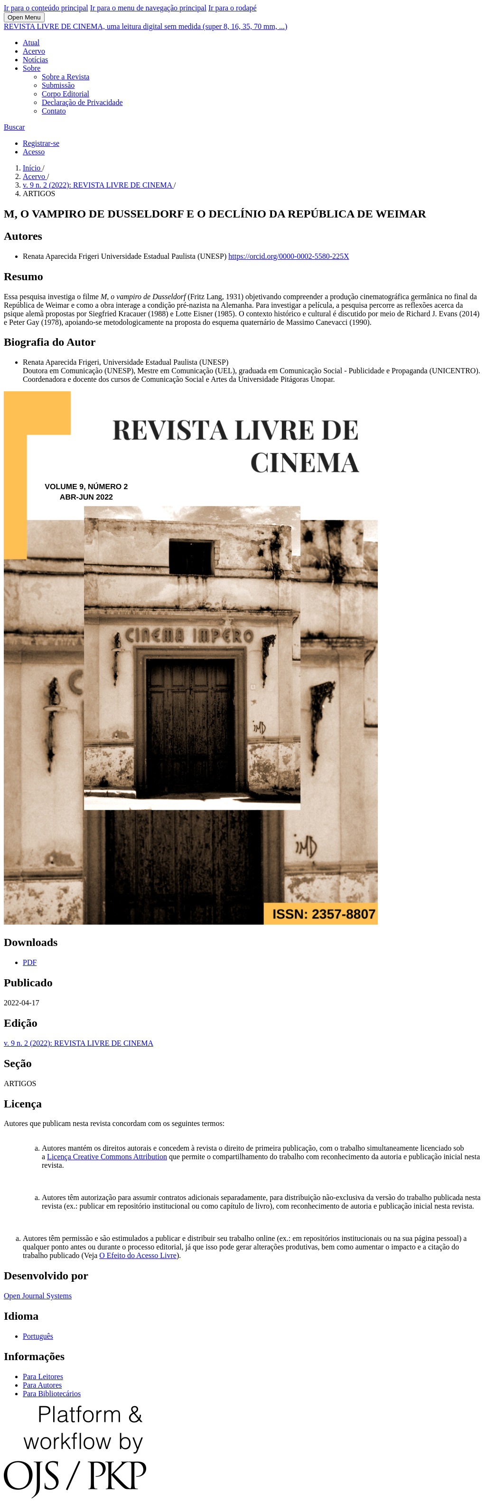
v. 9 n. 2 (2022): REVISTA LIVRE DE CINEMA (98, 185)
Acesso (34, 152)
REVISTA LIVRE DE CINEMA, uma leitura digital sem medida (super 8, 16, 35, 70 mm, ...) (145, 26)
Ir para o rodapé (232, 8)
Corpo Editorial (65, 94)
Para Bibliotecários (52, 1394)
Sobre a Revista (65, 77)
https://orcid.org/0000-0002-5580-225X (288, 256)
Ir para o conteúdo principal (46, 8)
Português (38, 1336)
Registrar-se (41, 143)
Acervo (34, 51)
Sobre (31, 68)
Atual (31, 42)
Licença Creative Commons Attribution (107, 1157)
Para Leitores (43, 1376)
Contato (54, 111)
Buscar (14, 127)
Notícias (35, 60)
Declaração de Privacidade (82, 102)
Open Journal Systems (38, 1296)
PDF (30, 962)
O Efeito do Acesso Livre (138, 1255)
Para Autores (42, 1385)
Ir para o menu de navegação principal (148, 8)
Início (32, 168)
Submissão (58, 85)
